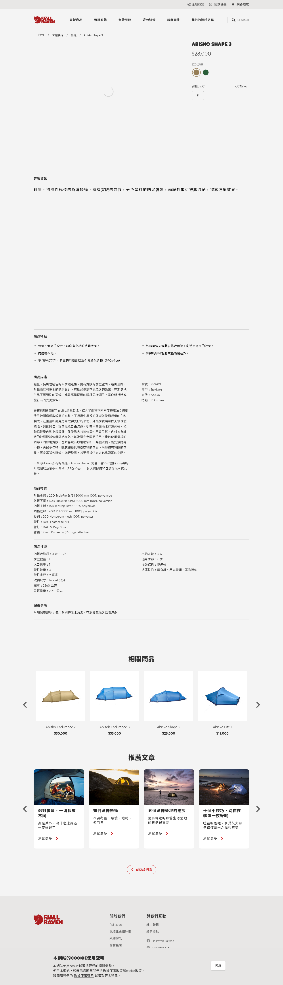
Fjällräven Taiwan (163, 941)
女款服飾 (124, 20)
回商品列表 (144, 870)
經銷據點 (152, 932)
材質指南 (115, 945)
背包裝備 (149, 20)
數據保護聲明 (84, 976)
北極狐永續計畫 (120, 932)
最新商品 (76, 20)
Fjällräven (115, 925)
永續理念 (115, 939)
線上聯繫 (152, 925)
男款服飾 (100, 20)
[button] (24, 705)
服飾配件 (173, 20)
